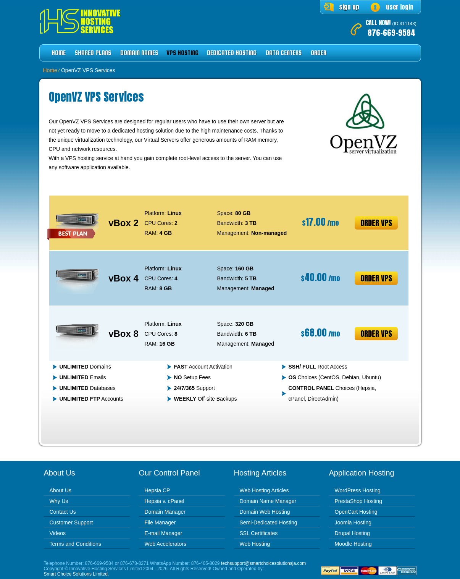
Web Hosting (255, 544)
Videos (58, 533)
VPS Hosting (182, 53)
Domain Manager (165, 512)
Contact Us (63, 512)
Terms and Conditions (75, 544)
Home (59, 53)
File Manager (160, 522)
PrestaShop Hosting (359, 501)
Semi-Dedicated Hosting (268, 522)
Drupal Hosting (352, 533)
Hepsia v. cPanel (164, 501)
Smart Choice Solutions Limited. (76, 574)
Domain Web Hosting (265, 512)
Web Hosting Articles (264, 490)
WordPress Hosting (358, 490)
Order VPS (376, 223)
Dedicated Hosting (232, 53)
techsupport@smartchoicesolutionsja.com (263, 563)
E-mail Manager (163, 533)
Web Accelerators (165, 544)
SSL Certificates (259, 533)
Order (318, 53)
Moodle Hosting (353, 544)
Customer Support (71, 522)
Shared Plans (93, 53)
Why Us (59, 501)
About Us (61, 490)
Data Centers (284, 53)
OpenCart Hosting (356, 512)
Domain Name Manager (268, 501)
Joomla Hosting (353, 522)
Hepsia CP (157, 490)
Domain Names (139, 53)
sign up (349, 6)
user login (399, 6)
